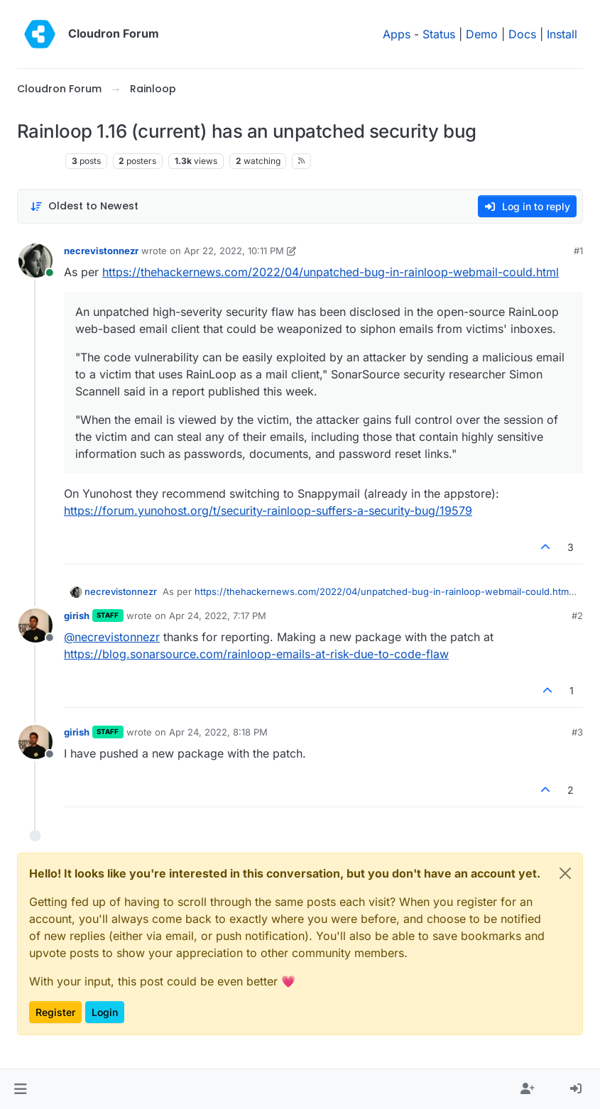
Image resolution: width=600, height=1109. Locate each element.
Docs (522, 34)
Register (55, 1012)
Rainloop (38, 160)
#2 (577, 615)
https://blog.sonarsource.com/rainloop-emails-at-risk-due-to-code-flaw (256, 654)
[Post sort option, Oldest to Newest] (84, 206)
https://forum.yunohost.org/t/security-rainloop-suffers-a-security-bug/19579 (268, 510)
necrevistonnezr (101, 250)
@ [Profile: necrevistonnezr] (112, 637)
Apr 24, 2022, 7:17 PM (217, 615)
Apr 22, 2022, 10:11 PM (234, 250)
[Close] (565, 873)
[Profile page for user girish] (35, 625)
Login (105, 1012)
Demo (482, 34)
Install (562, 34)
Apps (396, 34)
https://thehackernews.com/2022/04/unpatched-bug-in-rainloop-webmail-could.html (330, 272)
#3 (577, 732)
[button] (20, 1089)
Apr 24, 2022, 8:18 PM (218, 732)
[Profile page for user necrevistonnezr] (35, 261)
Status (438, 34)
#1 (578, 250)
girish (76, 615)
